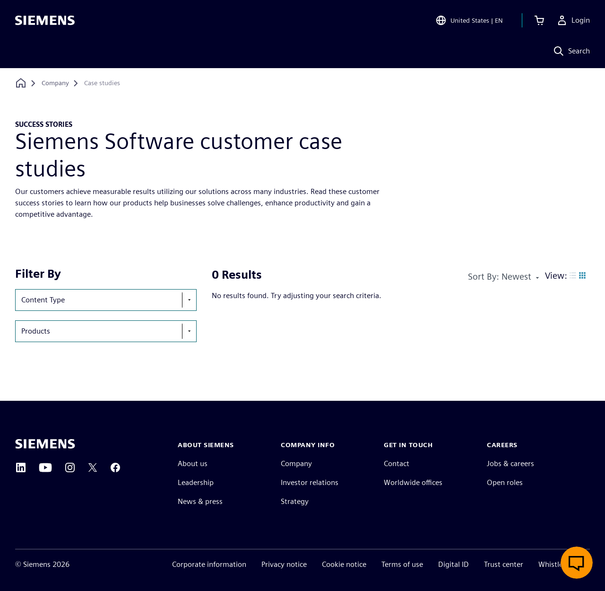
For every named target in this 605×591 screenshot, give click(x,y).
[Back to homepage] (20, 83)
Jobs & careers (510, 463)
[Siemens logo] (45, 21)
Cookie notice (344, 564)
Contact (396, 463)
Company (296, 463)
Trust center (503, 564)
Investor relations (309, 482)
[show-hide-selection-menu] (189, 300)
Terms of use (402, 564)
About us (192, 463)
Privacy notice (284, 564)
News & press (200, 501)
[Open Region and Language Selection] (469, 20)
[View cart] (539, 20)
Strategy (295, 501)
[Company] (55, 83)
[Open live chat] (576, 562)
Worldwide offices (413, 482)
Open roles (505, 482)
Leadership (196, 482)
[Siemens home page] (45, 444)
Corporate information (209, 564)
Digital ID (453, 564)
